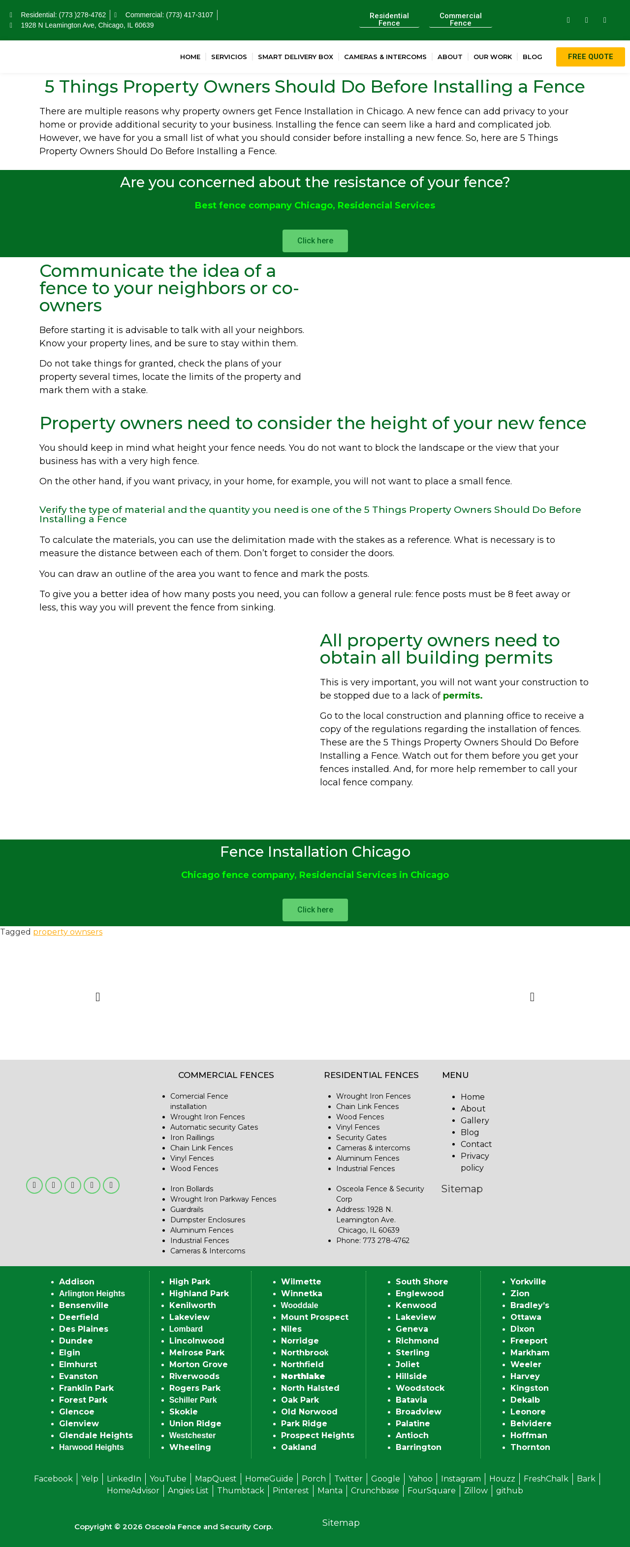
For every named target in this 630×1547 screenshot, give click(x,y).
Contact (476, 1144)
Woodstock (420, 1388)
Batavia (411, 1400)
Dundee (76, 1340)
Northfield (302, 1364)
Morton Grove (198, 1364)
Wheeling (190, 1447)
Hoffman (528, 1435)
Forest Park (83, 1400)
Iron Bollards (191, 1188)
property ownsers (67, 932)
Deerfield (79, 1317)
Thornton (530, 1447)
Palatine (413, 1423)
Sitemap (462, 1189)
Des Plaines (83, 1329)
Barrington (418, 1447)
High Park (189, 1281)
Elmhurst (78, 1364)
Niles (291, 1329)
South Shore (422, 1281)
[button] (97, 996)
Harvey (525, 1376)
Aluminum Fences (201, 1230)
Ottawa (525, 1317)
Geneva (412, 1329)
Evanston (78, 1376)
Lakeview (189, 1317)
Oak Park (300, 1400)
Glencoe (76, 1411)
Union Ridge (195, 1423)
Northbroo (302, 1352)
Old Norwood (309, 1411)
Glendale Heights (96, 1435)
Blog (532, 57)
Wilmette (301, 1281)
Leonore (528, 1411)
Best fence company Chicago (264, 205)
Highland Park (199, 1293)
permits (461, 695)
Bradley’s (529, 1305)
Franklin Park (86, 1388)
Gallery (475, 1120)
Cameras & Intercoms (385, 57)
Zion (520, 1293)
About (450, 57)
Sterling (413, 1352)
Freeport (528, 1340)
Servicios (229, 57)
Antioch (412, 1435)
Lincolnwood (196, 1340)
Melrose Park (196, 1352)
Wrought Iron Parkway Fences (223, 1199)
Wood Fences (194, 1168)
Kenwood (416, 1305)
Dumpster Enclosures (207, 1219)
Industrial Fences (199, 1240)
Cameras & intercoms (373, 1147)
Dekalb (525, 1400)
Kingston (529, 1388)
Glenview (79, 1423)
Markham (530, 1352)
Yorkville (528, 1281)
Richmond (417, 1340)
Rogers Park (194, 1388)
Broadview (418, 1411)
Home (190, 57)
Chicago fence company (237, 875)
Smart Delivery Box (295, 57)
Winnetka (301, 1293)
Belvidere (531, 1423)
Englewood (420, 1293)
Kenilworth (192, 1305)
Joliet (407, 1364)
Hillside (411, 1376)
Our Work (492, 57)
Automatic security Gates (214, 1127)
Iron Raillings (192, 1137)
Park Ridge (304, 1423)
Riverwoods (194, 1376)
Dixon (522, 1329)
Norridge (300, 1340)
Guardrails (186, 1209)
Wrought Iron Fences (207, 1116)
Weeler (525, 1364)
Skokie (183, 1411)
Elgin (69, 1352)
